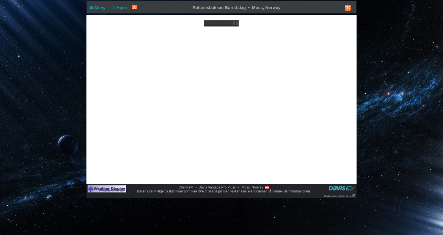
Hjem (118, 7)
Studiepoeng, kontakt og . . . (339, 196)
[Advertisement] (221, 216)
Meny (99, 7)
